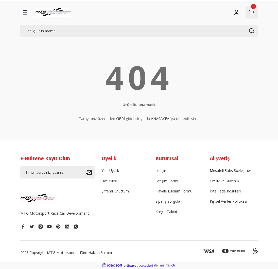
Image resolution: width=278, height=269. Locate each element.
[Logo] (53, 12)
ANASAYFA (160, 118)
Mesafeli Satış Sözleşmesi (231, 170)
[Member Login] (236, 12)
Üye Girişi (109, 180)
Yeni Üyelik (110, 170)
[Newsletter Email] (57, 172)
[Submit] (90, 172)
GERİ (120, 118)
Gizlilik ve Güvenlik (224, 180)
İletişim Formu (167, 180)
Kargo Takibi (166, 211)
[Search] (139, 31)
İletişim (161, 170)
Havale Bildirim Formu (173, 191)
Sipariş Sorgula (167, 201)
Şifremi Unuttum (115, 191)
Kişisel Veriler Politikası (228, 201)
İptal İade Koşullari (225, 191)
